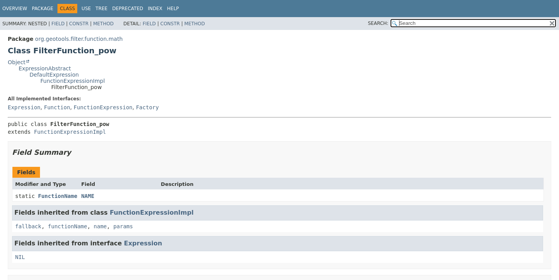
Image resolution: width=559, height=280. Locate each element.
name (100, 226)
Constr (79, 23)
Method (103, 23)
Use (86, 8)
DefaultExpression (54, 75)
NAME (87, 196)
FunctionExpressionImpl (72, 81)
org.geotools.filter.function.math (79, 39)
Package (42, 8)
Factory (147, 107)
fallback (28, 226)
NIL (20, 257)
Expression (24, 107)
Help (173, 8)
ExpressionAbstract (45, 68)
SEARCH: (378, 23)
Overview (14, 8)
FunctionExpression (103, 107)
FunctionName (57, 196)
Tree (101, 8)
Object (17, 62)
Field (57, 23)
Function (57, 107)
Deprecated (127, 8)
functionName (67, 226)
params (123, 226)
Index (155, 8)
